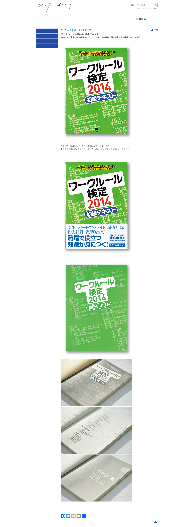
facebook (132, 18)
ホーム (41, 18)
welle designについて (96, 18)
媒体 (47, 31)
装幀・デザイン (54, 18)
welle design (57, 8)
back (154, 30)
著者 (47, 41)
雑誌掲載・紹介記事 (73, 18)
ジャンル (47, 36)
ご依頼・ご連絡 (117, 18)
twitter (128, 18)
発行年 (47, 46)
